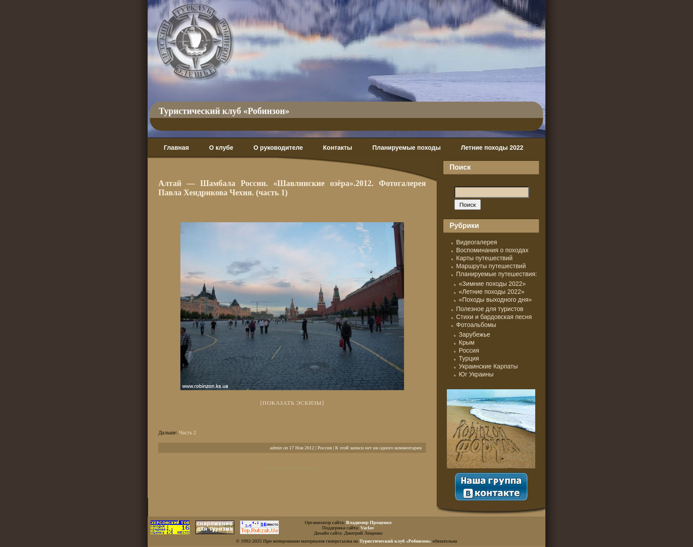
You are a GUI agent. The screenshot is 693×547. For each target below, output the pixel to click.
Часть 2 (187, 432)
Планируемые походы (406, 147)
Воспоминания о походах (492, 250)
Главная (176, 147)
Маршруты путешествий (491, 266)
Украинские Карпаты (488, 366)
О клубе (221, 147)
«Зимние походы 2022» (492, 283)
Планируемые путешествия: (496, 273)
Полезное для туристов (489, 308)
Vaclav (367, 527)
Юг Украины (476, 374)
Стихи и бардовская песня (494, 316)
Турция (469, 358)
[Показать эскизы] (292, 402)
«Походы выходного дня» (495, 299)
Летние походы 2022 (492, 147)
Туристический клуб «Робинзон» (224, 111)
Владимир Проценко (369, 522)
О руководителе (278, 147)
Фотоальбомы (476, 324)
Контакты (337, 147)
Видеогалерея (476, 242)
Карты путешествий (484, 258)
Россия (324, 447)
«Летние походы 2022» (492, 291)
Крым (467, 342)
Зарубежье (474, 334)
